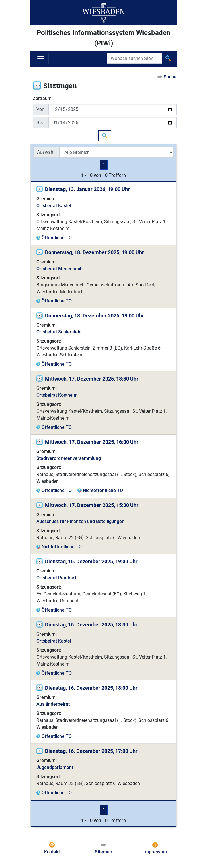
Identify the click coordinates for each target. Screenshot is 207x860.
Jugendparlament (54, 767)
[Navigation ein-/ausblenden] (41, 58)
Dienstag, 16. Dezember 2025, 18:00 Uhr (91, 688)
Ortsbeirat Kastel (53, 205)
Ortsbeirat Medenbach (59, 268)
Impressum (155, 852)
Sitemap (103, 852)
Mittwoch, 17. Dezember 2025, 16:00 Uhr (91, 442)
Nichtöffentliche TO (103, 490)
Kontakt (52, 852)
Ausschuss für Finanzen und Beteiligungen (80, 521)
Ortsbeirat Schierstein (58, 332)
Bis (39, 122)
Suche (170, 77)
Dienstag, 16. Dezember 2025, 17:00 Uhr (91, 751)
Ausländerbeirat (53, 704)
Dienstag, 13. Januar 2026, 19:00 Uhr (87, 189)
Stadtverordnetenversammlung (68, 458)
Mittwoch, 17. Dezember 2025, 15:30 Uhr (91, 505)
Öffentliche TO (57, 237)
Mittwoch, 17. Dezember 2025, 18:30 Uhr (91, 379)
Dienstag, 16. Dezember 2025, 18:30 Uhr (91, 625)
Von (40, 109)
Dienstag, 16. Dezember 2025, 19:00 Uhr (91, 561)
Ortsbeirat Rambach (57, 578)
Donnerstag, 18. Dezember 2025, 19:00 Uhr (94, 252)
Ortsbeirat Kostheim (57, 395)
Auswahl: (46, 152)
